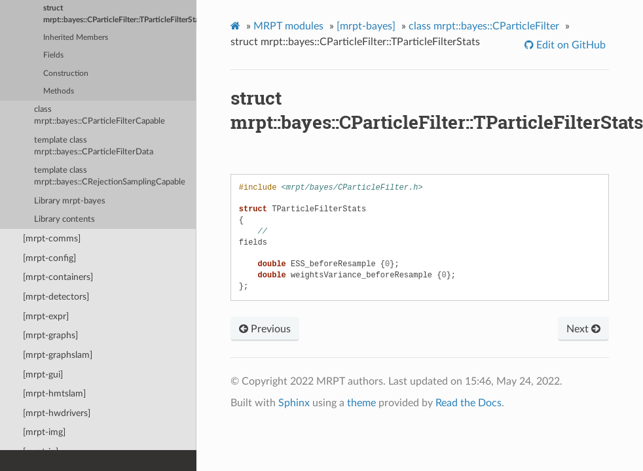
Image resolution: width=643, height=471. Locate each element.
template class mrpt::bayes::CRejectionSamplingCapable (109, 176)
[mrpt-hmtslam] (54, 393)
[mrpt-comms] (52, 238)
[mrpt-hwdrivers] (56, 413)
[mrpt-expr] (46, 316)
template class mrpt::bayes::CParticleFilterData (93, 146)
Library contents (64, 219)
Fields (53, 55)
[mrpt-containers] (58, 277)
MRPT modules (288, 26)
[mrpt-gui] (43, 374)
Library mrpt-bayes (69, 201)
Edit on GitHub (570, 45)
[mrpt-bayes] (366, 26)
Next (583, 329)
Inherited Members (75, 37)
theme (361, 403)
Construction (65, 73)
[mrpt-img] (44, 432)
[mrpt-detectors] (56, 297)
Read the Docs (468, 403)
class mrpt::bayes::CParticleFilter (484, 26)
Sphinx (294, 403)
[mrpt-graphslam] (57, 355)
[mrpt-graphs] (50, 335)
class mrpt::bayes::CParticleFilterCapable (99, 115)
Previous (265, 329)
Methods (58, 91)
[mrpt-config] (49, 258)
